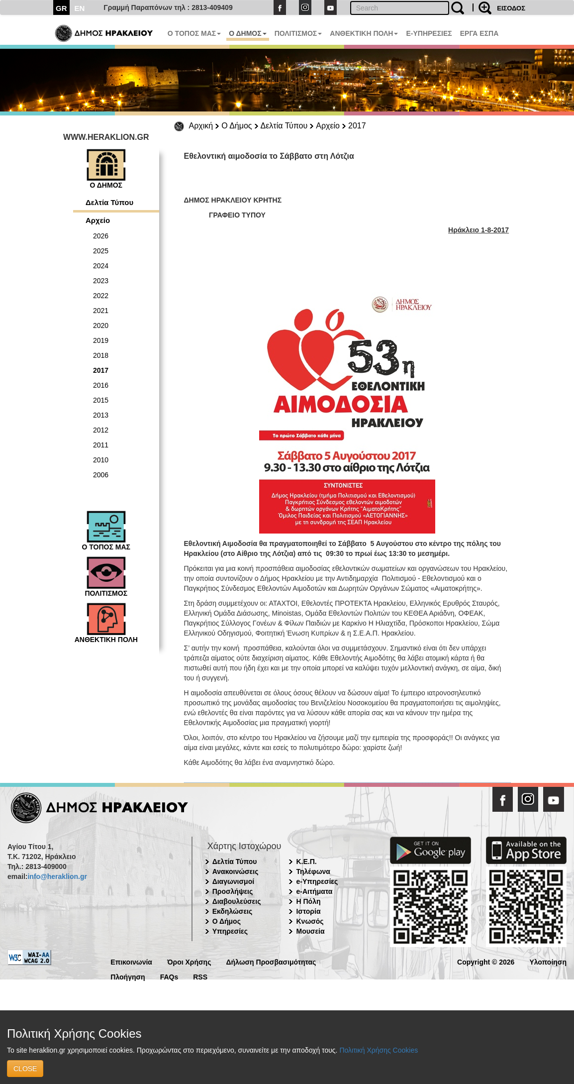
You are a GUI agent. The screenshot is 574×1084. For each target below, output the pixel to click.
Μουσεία (310, 931)
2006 (100, 475)
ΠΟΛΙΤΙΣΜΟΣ (298, 33)
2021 (100, 311)
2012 (100, 430)
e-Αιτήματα (314, 891)
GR (61, 8)
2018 (100, 355)
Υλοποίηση (548, 961)
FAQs (169, 976)
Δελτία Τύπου (284, 125)
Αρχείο (328, 125)
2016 (100, 385)
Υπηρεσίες (230, 931)
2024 (100, 266)
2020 (100, 325)
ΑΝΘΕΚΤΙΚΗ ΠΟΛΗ (364, 33)
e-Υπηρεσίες (317, 881)
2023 (100, 281)
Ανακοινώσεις (235, 871)
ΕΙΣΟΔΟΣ (511, 8)
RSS (200, 976)
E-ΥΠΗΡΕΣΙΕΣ (429, 33)
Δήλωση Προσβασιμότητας (271, 961)
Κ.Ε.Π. (306, 862)
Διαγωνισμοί (233, 881)
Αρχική (201, 125)
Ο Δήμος (236, 125)
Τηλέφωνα (313, 871)
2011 (100, 445)
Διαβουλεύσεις (236, 901)
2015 (100, 400)
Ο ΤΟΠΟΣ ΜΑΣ (194, 33)
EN (80, 8)
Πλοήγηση (127, 976)
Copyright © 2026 (485, 961)
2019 (100, 340)
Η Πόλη (308, 901)
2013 (100, 415)
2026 (100, 236)
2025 (100, 251)
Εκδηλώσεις (232, 911)
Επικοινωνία (131, 961)
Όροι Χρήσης (189, 961)
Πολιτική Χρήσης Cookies (378, 1050)
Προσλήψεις (232, 891)
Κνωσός (309, 921)
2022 (100, 296)
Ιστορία (308, 911)
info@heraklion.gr (57, 876)
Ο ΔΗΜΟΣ (247, 33)
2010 (100, 460)
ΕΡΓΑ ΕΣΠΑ (479, 33)
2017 (357, 125)
